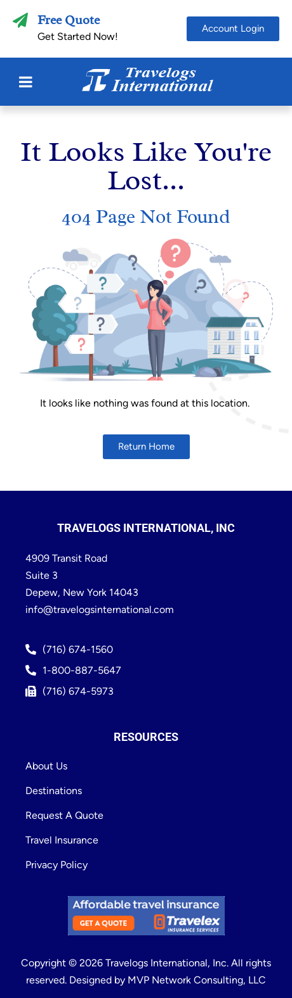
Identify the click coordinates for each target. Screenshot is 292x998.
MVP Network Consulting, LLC (197, 980)
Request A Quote (64, 815)
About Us (46, 766)
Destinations (53, 791)
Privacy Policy (56, 865)
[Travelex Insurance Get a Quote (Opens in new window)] (146, 915)
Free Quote (68, 20)
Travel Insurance (61, 840)
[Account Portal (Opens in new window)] (233, 28)
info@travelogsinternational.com (99, 609)
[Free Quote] (20, 20)
